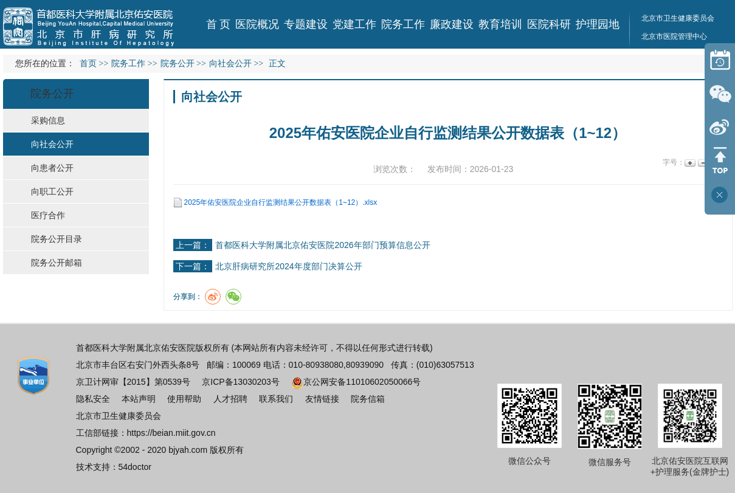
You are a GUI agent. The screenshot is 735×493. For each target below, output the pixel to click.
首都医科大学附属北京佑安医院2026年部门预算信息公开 (322, 245)
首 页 (218, 24)
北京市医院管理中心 (674, 36)
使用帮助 (184, 399)
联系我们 (276, 399)
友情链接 (322, 399)
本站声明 (139, 399)
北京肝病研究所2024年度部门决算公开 (288, 266)
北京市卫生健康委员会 (118, 416)
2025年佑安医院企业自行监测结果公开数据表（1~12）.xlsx (281, 202)
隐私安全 (93, 399)
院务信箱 (368, 399)
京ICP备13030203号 (241, 382)
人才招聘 (230, 399)
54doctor (135, 467)
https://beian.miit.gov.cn (171, 433)
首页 (88, 63)
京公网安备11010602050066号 (356, 382)
